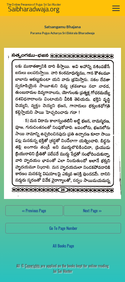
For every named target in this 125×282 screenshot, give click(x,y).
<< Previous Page (34, 210)
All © (28, 265)
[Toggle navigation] (116, 8)
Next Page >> (92, 210)
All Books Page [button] (63, 245)
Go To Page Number (63, 228)
